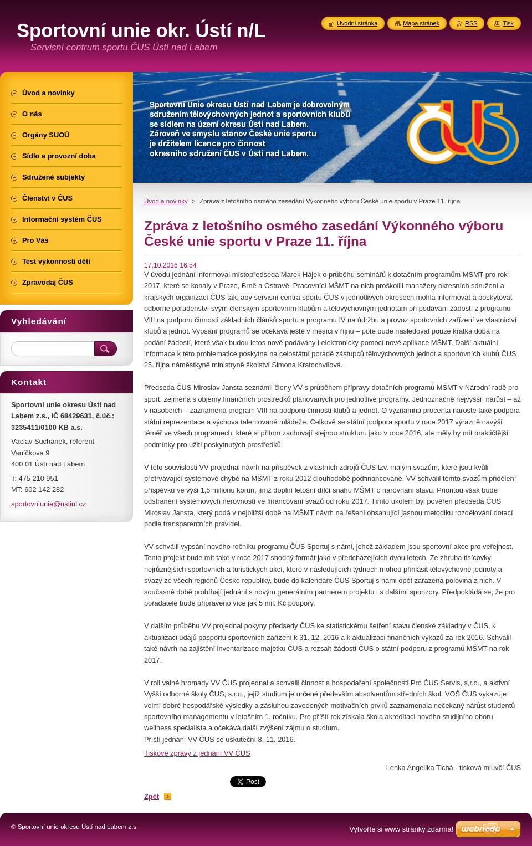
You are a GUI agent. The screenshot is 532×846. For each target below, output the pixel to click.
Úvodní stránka (357, 23)
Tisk (508, 23)
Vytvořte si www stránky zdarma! (401, 829)
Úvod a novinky (166, 201)
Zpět (151, 796)
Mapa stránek (421, 23)
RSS (471, 23)
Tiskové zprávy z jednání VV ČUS (197, 753)
